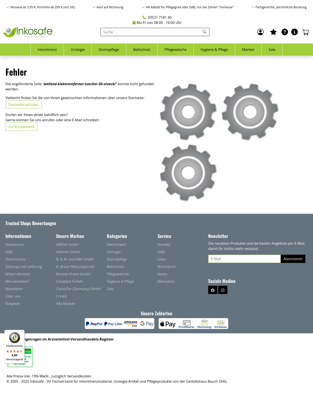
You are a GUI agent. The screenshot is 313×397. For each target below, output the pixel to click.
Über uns (12, 296)
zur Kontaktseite (21, 126)
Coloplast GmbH (69, 281)
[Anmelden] (260, 32)
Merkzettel (166, 281)
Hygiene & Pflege (214, 49)
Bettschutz (141, 49)
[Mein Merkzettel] (273, 32)
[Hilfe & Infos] (294, 32)
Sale (272, 49)
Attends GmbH (68, 251)
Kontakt (164, 244)
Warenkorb (167, 266)
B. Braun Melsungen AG (75, 266)
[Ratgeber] (284, 32)
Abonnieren (293, 258)
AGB (8, 251)
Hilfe (161, 251)
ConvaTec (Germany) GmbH (78, 288)
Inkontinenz (47, 49)
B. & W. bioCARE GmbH (74, 259)
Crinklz (61, 296)
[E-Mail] (244, 259)
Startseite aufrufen (23, 104)
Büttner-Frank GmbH (73, 274)
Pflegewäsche (175, 49)
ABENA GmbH (67, 244)
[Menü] (22, 332)
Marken (248, 49)
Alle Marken (65, 303)
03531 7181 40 (156, 17)
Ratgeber (12, 303)
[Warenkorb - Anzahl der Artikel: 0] (306, 32)
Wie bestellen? (17, 281)
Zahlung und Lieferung (23, 266)
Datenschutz (15, 259)
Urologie (78, 49)
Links (162, 259)
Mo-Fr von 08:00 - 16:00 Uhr (157, 22)
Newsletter (14, 288)
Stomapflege (109, 49)
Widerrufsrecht (17, 274)
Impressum (14, 244)
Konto (162, 274)
